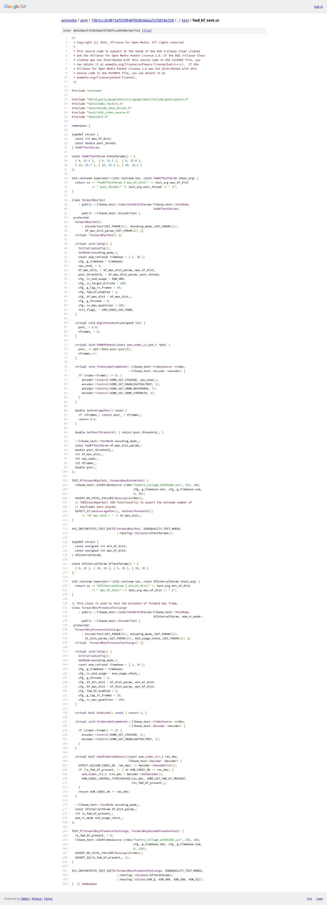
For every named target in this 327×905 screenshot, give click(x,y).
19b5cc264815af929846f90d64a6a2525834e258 (132, 20)
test (185, 20)
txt (309, 898)
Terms (48, 899)
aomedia (69, 20)
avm (84, 20)
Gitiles (25, 899)
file (146, 30)
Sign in (318, 7)
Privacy (36, 899)
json (319, 898)
